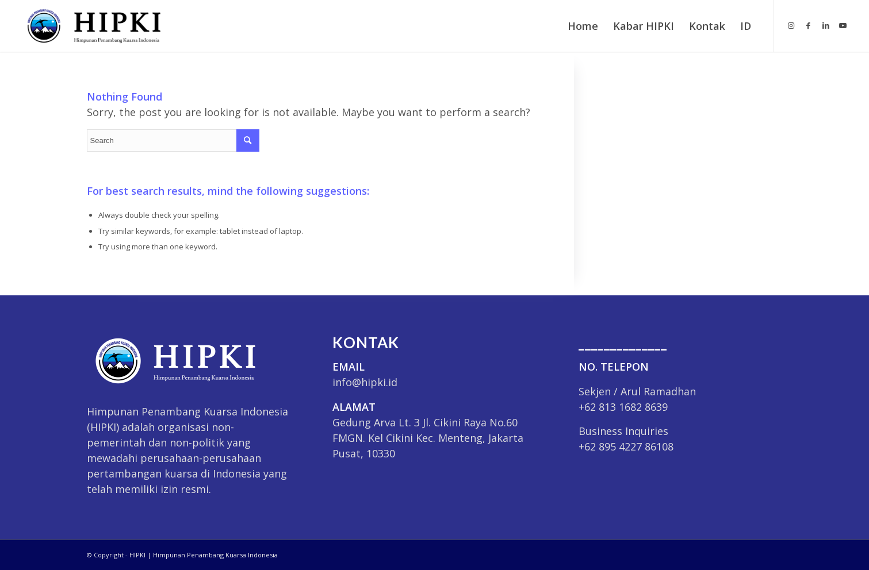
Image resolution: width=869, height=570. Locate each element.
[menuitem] (583, 26)
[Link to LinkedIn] (825, 25)
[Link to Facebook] (808, 25)
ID (745, 26)
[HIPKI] (90, 26)
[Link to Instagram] (791, 25)
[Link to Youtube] (843, 25)
